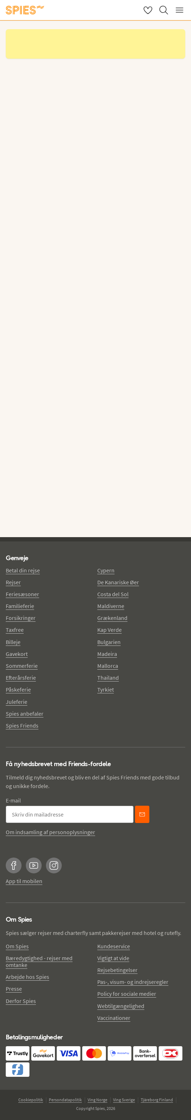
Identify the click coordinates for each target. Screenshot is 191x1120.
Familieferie (20, 606)
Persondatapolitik (65, 1099)
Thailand (108, 677)
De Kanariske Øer (118, 582)
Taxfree (15, 629)
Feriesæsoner (22, 594)
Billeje (13, 642)
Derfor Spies (21, 1000)
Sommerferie (22, 665)
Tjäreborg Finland (157, 1099)
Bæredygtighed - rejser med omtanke (39, 961)
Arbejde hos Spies (27, 976)
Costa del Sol (113, 594)
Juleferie (16, 701)
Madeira (107, 653)
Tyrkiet (105, 689)
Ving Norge (97, 1099)
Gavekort (17, 653)
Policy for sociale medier (126, 993)
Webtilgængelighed (120, 1005)
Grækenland (112, 617)
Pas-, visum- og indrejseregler (132, 981)
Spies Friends (22, 725)
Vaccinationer (113, 1017)
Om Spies (17, 946)
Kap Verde (109, 629)
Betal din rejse (23, 570)
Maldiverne (110, 606)
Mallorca (107, 665)
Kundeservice (113, 946)
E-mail (13, 800)
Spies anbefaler (24, 713)
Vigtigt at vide (113, 958)
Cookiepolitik (30, 1099)
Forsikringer (21, 617)
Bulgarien (109, 642)
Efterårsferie (21, 677)
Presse (14, 988)
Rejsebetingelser (117, 969)
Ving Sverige (124, 1099)
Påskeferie (18, 689)
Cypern (106, 570)
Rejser (13, 582)
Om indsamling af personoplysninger (50, 832)
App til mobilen (24, 881)
